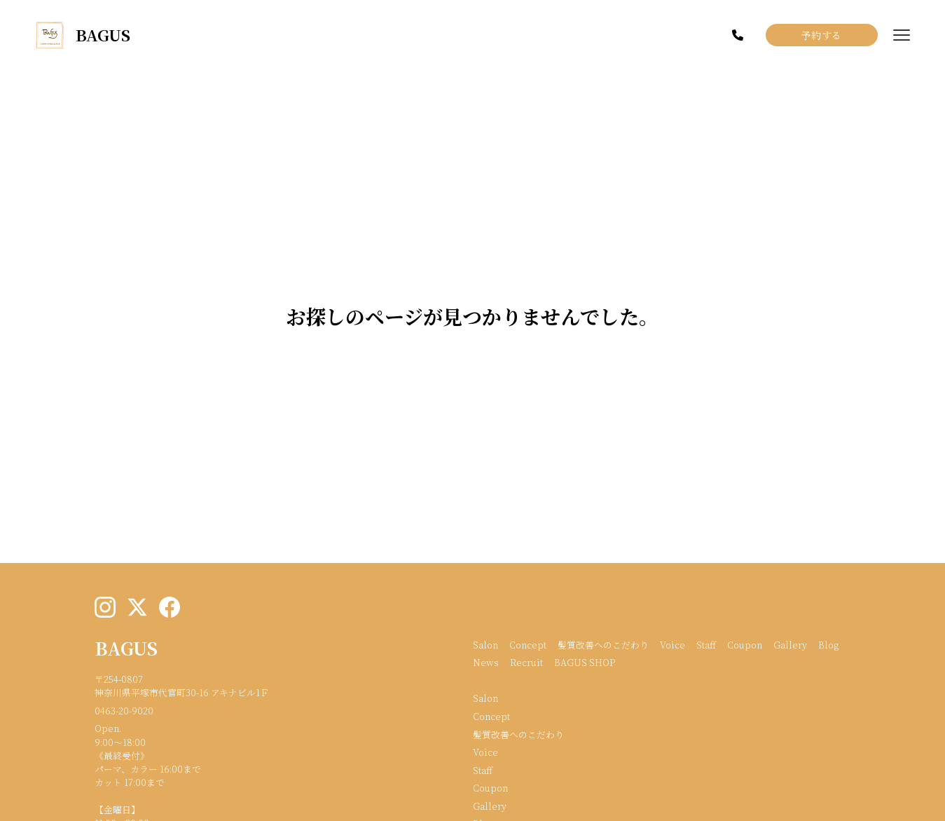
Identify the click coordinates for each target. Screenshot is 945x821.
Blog (828, 644)
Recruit (526, 662)
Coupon (744, 644)
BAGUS (126, 647)
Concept (527, 644)
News (486, 662)
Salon (485, 644)
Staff (706, 644)
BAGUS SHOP (584, 662)
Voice (672, 644)
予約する (821, 35)
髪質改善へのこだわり (603, 644)
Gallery (790, 644)
